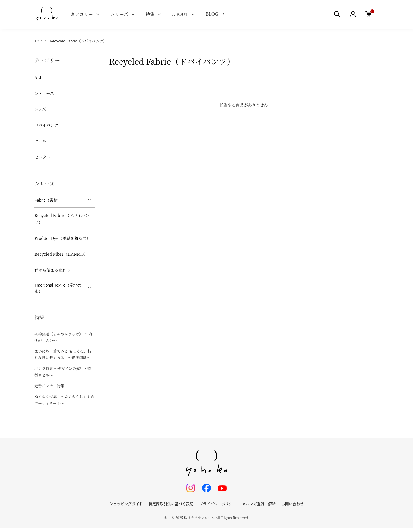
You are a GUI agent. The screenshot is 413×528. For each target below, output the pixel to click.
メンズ (40, 109)
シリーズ (119, 14)
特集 (150, 14)
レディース (44, 93)
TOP (38, 41)
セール (40, 141)
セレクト (42, 157)
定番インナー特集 (49, 385)
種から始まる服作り (52, 270)
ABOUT (180, 14)
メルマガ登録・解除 (259, 504)
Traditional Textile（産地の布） (57, 288)
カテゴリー (81, 14)
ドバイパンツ (46, 125)
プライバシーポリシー (217, 504)
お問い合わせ (292, 504)
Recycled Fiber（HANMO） (61, 254)
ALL (38, 77)
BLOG (212, 14)
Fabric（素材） (48, 200)
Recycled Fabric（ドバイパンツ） (78, 41)
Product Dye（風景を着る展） (62, 238)
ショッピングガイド (126, 504)
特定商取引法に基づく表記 (171, 504)
